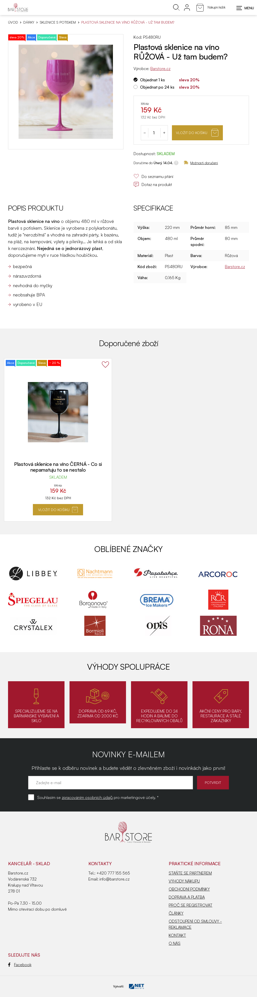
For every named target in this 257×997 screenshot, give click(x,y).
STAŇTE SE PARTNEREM (190, 873)
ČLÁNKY (176, 913)
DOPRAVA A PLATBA (187, 897)
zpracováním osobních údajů (87, 797)
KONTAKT (177, 935)
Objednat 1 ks (152, 80)
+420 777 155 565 (113, 873)
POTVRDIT (213, 782)
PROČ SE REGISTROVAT (190, 905)
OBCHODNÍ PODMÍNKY (189, 889)
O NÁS (174, 943)
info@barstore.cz (114, 879)
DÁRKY (28, 22)
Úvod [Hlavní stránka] (13, 22)
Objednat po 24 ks (157, 87)
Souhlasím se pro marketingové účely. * (98, 797)
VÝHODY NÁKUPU (184, 881)
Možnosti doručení (201, 163)
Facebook (19, 964)
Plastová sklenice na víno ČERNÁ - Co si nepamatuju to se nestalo (58, 467)
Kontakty (100, 863)
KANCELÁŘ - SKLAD (29, 863)
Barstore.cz (160, 68)
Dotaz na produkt (153, 184)
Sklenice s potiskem (58, 22)
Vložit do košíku (197, 133)
